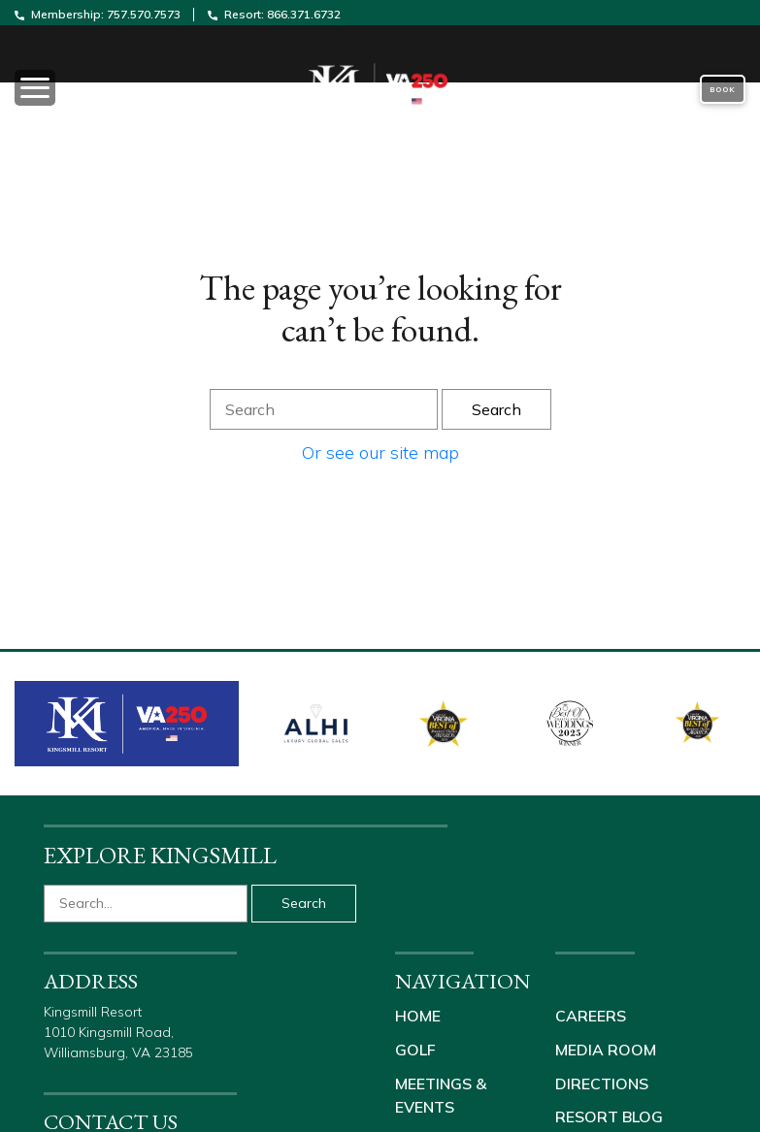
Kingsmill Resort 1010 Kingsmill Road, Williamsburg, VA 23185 (120, 1032)
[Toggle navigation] (126, 89)
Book (723, 89)
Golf (415, 1048)
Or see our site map (380, 452)
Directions (602, 1081)
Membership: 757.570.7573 (99, 14)
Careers (590, 1015)
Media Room (605, 1048)
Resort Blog (609, 1114)
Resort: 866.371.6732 (274, 14)
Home (418, 1015)
